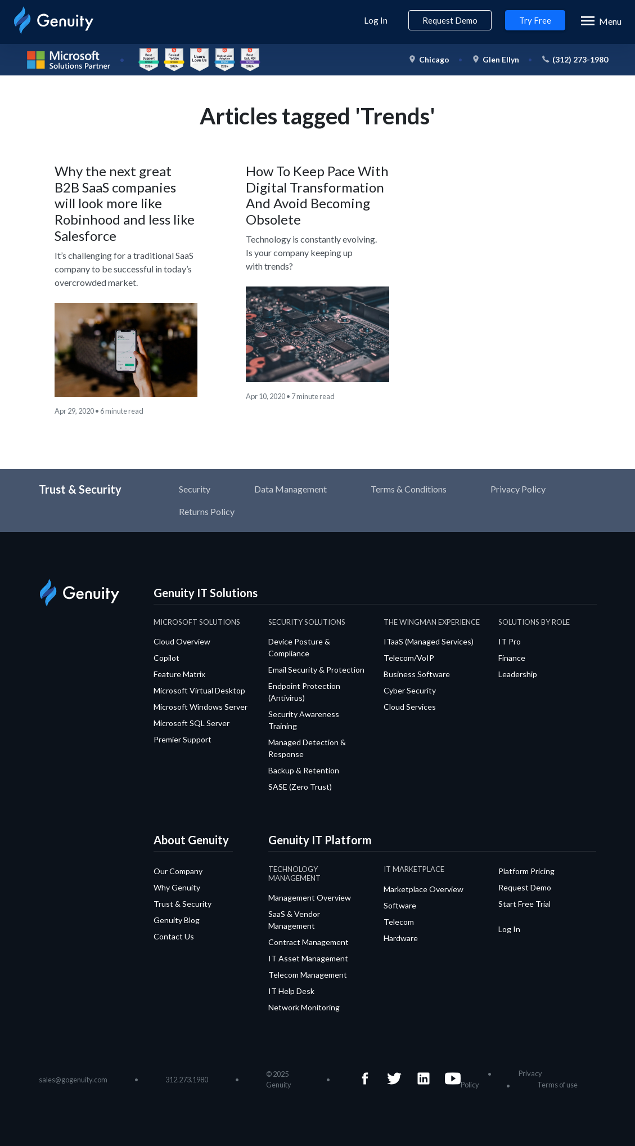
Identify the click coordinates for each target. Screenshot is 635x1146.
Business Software (417, 674)
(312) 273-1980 (580, 59)
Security (194, 489)
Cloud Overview (182, 641)
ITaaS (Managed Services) (429, 641)
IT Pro (509, 641)
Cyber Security (410, 690)
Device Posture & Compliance (299, 647)
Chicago (434, 59)
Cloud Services (410, 706)
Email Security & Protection (316, 669)
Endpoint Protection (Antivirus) (304, 691)
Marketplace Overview (423, 889)
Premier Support (182, 739)
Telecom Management (307, 974)
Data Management (290, 489)
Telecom (399, 921)
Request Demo (450, 20)
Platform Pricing (526, 871)
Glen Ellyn (501, 59)
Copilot (166, 657)
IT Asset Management (308, 958)
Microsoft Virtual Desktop (199, 690)
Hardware (401, 938)
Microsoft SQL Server (191, 723)
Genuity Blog (177, 920)
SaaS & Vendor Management (294, 919)
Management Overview (309, 897)
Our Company (178, 871)
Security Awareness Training (303, 720)
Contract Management (308, 942)
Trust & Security (182, 903)
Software (400, 905)
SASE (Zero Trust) (300, 786)
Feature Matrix (179, 674)
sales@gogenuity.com (73, 1079)
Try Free (535, 20)
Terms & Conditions (409, 489)
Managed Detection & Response (307, 748)
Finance (511, 657)
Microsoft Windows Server (200, 706)
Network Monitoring (304, 1007)
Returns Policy (207, 511)
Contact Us (174, 936)
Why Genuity (177, 887)
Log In (376, 20)
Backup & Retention (303, 770)
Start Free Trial (524, 903)
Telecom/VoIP (409, 657)
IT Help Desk (291, 991)
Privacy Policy (518, 489)
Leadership (517, 674)
